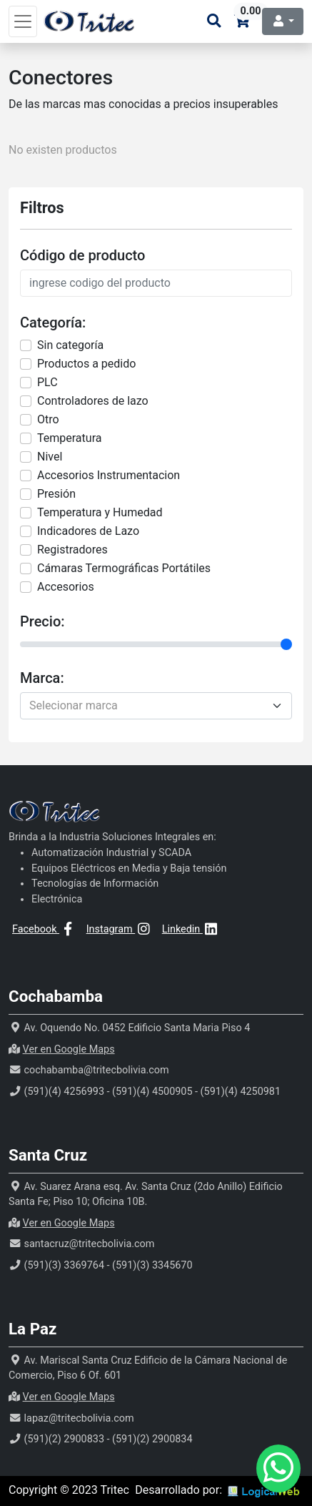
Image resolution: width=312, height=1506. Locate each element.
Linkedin (191, 929)
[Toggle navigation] (23, 21)
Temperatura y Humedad (99, 512)
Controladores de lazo (93, 401)
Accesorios (65, 587)
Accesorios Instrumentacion (108, 475)
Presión (56, 494)
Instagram (119, 929)
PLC (47, 382)
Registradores (72, 549)
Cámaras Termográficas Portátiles (124, 568)
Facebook (44, 929)
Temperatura (69, 438)
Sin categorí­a (70, 345)
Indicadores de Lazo (88, 531)
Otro (48, 419)
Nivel (49, 456)
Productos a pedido (86, 363)
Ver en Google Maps (69, 1049)
